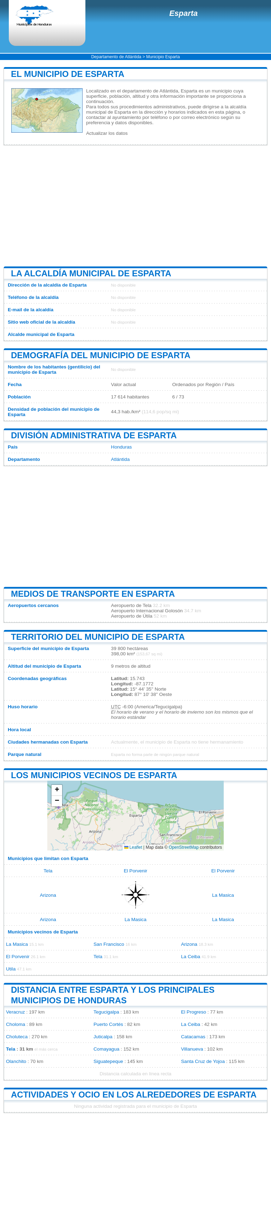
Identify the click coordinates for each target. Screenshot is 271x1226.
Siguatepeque (108, 1061)
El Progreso (193, 1012)
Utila (11, 969)
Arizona (48, 895)
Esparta (183, 13)
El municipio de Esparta (67, 74)
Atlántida (120, 459)
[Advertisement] (135, 205)
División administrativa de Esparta (94, 435)
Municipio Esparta (163, 56)
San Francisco (109, 944)
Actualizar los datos (107, 133)
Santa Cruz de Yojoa (203, 1061)
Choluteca (17, 1036)
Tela (48, 870)
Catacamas (193, 1036)
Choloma (15, 1024)
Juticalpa (103, 1036)
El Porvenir (135, 870)
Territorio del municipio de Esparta (98, 637)
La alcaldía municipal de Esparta (91, 273)
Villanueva (192, 1049)
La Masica (223, 895)
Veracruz (15, 1012)
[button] (57, 790)
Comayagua (106, 1049)
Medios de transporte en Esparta (93, 594)
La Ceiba (190, 956)
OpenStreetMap (184, 847)
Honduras (121, 447)
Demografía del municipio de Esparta (100, 355)
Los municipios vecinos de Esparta (94, 775)
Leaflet (133, 847)
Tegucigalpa (106, 1012)
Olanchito (16, 1061)
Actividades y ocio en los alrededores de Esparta (134, 1094)
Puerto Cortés (108, 1024)
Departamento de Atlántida (116, 56)
